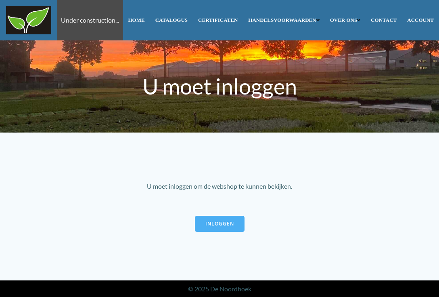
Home (136, 20)
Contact (384, 20)
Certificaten (218, 20)
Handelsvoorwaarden (283, 20)
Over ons (345, 20)
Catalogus (171, 20)
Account (420, 20)
